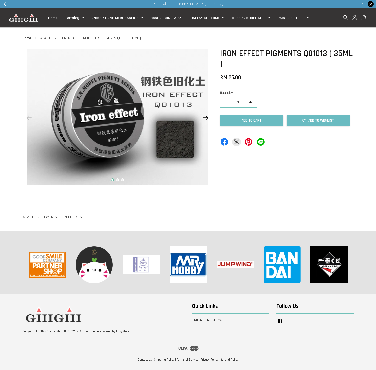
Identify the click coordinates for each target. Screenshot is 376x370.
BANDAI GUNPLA (166, 18)
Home (52, 18)
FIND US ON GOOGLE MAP (207, 320)
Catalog (75, 18)
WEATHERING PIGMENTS (57, 38)
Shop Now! (248, 4)
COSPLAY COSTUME (206, 18)
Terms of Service (187, 360)
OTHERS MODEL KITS (251, 18)
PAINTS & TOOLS (294, 18)
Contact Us (145, 360)
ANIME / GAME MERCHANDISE (117, 18)
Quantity (226, 92)
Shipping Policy (164, 360)
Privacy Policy (209, 360)
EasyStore (123, 331)
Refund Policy (229, 360)
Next (206, 117)
